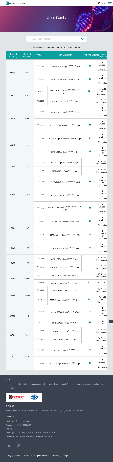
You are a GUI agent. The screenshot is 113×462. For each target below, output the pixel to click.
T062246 (40, 267)
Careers (14, 410)
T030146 (40, 66)
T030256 (40, 91)
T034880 (41, 363)
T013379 (40, 162)
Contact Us (10, 417)
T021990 (40, 195)
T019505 (41, 112)
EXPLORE (10, 406)
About (8, 410)
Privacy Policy (24, 410)
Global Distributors (76, 410)
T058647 (41, 248)
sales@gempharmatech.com (23, 421)
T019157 (40, 275)
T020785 (40, 79)
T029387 (41, 323)
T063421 (40, 152)
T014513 (40, 300)
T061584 (40, 138)
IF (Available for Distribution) (102, 91)
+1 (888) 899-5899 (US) (21, 425)
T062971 (40, 101)
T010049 (40, 290)
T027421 (40, 339)
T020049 (40, 221)
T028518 (40, 283)
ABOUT (9, 380)
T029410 (40, 235)
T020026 (41, 312)
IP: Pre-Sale (101, 283)
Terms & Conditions (38, 410)
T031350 (40, 182)
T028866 (41, 125)
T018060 (40, 331)
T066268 (40, 208)
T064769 (40, 171)
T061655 (40, 259)
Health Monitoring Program (57, 410)
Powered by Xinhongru (59, 456)
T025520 (41, 350)
